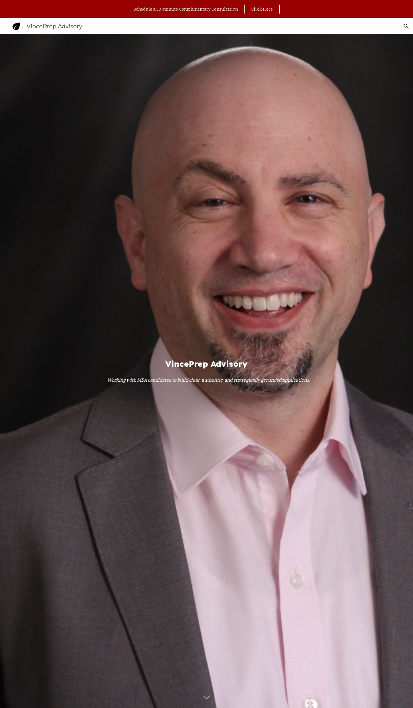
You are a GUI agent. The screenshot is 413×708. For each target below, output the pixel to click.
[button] (406, 26)
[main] (206, 364)
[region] (206, 9)
